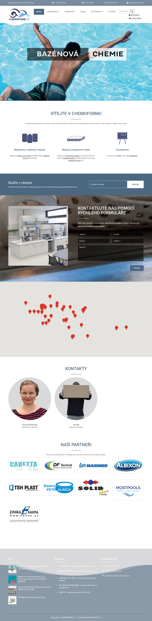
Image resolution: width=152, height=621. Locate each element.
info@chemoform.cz (136, 3)
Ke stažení (97, 12)
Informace (53, 12)
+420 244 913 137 (111, 3)
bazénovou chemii (24, 156)
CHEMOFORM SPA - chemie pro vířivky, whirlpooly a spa (76, 572)
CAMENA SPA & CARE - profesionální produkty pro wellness (76, 579)
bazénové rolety (74, 160)
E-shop (111, 12)
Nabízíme (70, 12)
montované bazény (72, 156)
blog (119, 156)
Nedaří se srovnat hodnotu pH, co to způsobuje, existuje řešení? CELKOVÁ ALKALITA (32, 579)
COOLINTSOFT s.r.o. (94, 617)
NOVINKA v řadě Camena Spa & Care (31, 597)
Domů (39, 12)
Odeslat (135, 184)
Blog (83, 12)
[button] (57, 306)
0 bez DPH (135, 18)
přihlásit (134, 15)
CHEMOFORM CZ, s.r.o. (69, 617)
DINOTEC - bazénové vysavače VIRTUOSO (73, 592)
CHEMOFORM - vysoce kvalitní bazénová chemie (75, 566)
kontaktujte (133, 156)
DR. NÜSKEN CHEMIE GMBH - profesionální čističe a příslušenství (76, 586)
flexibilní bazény (69, 158)
